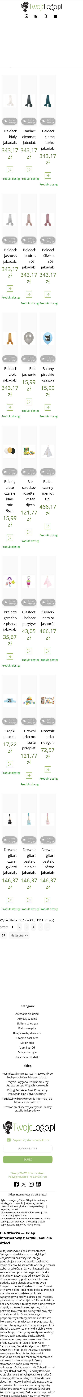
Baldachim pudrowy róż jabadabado (42, 232)
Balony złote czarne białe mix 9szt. (15, 445)
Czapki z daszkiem (41, 958)
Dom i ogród (41, 968)
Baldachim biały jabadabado (15, 119)
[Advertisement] (41, 43)
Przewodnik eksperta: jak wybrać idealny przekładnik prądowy (41, 1027)
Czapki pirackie (15, 667)
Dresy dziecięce (41, 973)
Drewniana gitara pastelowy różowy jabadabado (69, 788)
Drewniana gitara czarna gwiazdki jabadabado (15, 788)
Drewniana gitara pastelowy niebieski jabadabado (42, 788)
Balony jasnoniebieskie (44, 335)
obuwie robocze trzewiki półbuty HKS (30, 1123)
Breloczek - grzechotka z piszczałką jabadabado (15, 560)
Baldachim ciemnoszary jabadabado (42, 119)
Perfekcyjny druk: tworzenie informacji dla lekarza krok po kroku (41, 1020)
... (49, 847)
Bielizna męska (41, 949)
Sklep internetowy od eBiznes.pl (41, 1111)
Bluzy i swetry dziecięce (41, 953)
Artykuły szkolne (41, 939)
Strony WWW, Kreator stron (41, 1090)
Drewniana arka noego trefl (69, 670)
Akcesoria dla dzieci (41, 934)
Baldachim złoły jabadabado (15, 338)
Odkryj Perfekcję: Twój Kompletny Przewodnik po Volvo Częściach (41, 1012)
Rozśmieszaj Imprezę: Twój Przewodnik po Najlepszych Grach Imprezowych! (41, 995)
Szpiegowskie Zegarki (45, 1129)
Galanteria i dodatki (41, 978)
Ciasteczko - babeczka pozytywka (42, 557)
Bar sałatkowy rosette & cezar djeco (42, 448)
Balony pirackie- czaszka (69, 338)
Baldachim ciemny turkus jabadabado (69, 122)
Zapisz (41, 1076)
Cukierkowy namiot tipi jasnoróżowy (69, 557)
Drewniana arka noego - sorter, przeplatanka (42, 673)
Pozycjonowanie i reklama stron (41, 1094)
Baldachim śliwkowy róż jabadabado (69, 232)
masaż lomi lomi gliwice (33, 1120)
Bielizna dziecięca (41, 944)
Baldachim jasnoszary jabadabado (15, 232)
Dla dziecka (41, 963)
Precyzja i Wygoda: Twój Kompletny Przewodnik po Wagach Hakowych (41, 1004)
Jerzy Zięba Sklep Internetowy (31, 1117)
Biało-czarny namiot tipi (70, 442)
